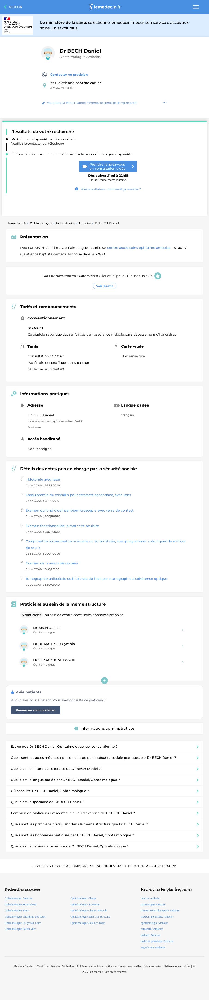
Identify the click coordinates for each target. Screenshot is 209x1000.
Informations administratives (104, 728)
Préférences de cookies (177, 966)
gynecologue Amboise (153, 904)
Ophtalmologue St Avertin (84, 904)
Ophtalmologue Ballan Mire (20, 929)
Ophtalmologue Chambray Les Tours (25, 916)
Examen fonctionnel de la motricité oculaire (62, 526)
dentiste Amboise (150, 898)
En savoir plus (64, 28)
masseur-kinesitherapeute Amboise (160, 910)
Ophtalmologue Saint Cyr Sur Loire (90, 916)
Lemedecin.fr (17, 223)
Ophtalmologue (41, 223)
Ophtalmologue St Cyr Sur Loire (23, 923)
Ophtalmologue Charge (83, 898)
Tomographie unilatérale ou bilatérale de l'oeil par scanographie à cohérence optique (96, 579)
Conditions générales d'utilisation (55, 966)
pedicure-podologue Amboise (157, 941)
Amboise (84, 223)
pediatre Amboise (150, 935)
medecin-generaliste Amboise (157, 916)
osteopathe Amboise (152, 929)
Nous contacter (153, 966)
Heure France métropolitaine (108, 175)
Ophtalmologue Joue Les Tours (87, 923)
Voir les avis (104, 286)
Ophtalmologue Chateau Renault (88, 910)
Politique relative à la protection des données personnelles (109, 966)
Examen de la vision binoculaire (52, 563)
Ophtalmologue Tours (17, 910)
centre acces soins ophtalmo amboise (139, 248)
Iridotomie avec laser (43, 479)
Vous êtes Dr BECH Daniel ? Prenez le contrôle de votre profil (89, 103)
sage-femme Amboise (153, 947)
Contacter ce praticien (65, 74)
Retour (15, 7)
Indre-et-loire (65, 223)
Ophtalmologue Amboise (80, 57)
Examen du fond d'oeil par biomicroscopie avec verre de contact (80, 510)
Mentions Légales (23, 966)
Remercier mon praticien (36, 710)
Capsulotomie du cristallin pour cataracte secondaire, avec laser (78, 495)
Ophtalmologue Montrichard (20, 904)
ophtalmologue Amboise (154, 923)
